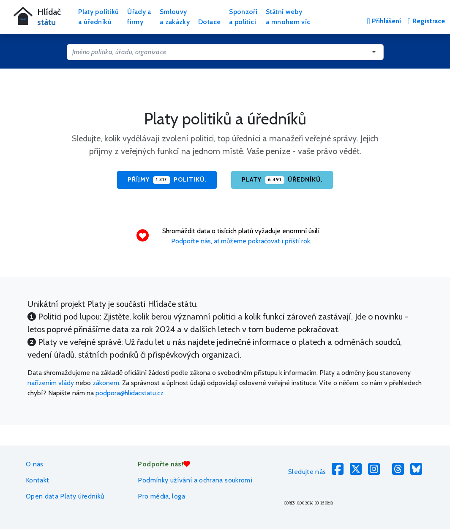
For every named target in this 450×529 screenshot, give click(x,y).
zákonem (106, 383)
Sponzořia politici (243, 17)
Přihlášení (384, 21)
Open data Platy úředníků (65, 496)
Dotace (209, 22)
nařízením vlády (50, 383)
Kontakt (37, 480)
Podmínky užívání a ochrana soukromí (195, 480)
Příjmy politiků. (167, 180)
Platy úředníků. (282, 180)
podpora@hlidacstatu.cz (129, 393)
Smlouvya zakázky (175, 17)
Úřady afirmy (139, 17)
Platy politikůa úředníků (98, 17)
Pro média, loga (161, 496)
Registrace (426, 21)
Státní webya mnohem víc (288, 17)
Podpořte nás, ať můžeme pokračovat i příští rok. (241, 241)
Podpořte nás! (164, 464)
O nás (35, 464)
